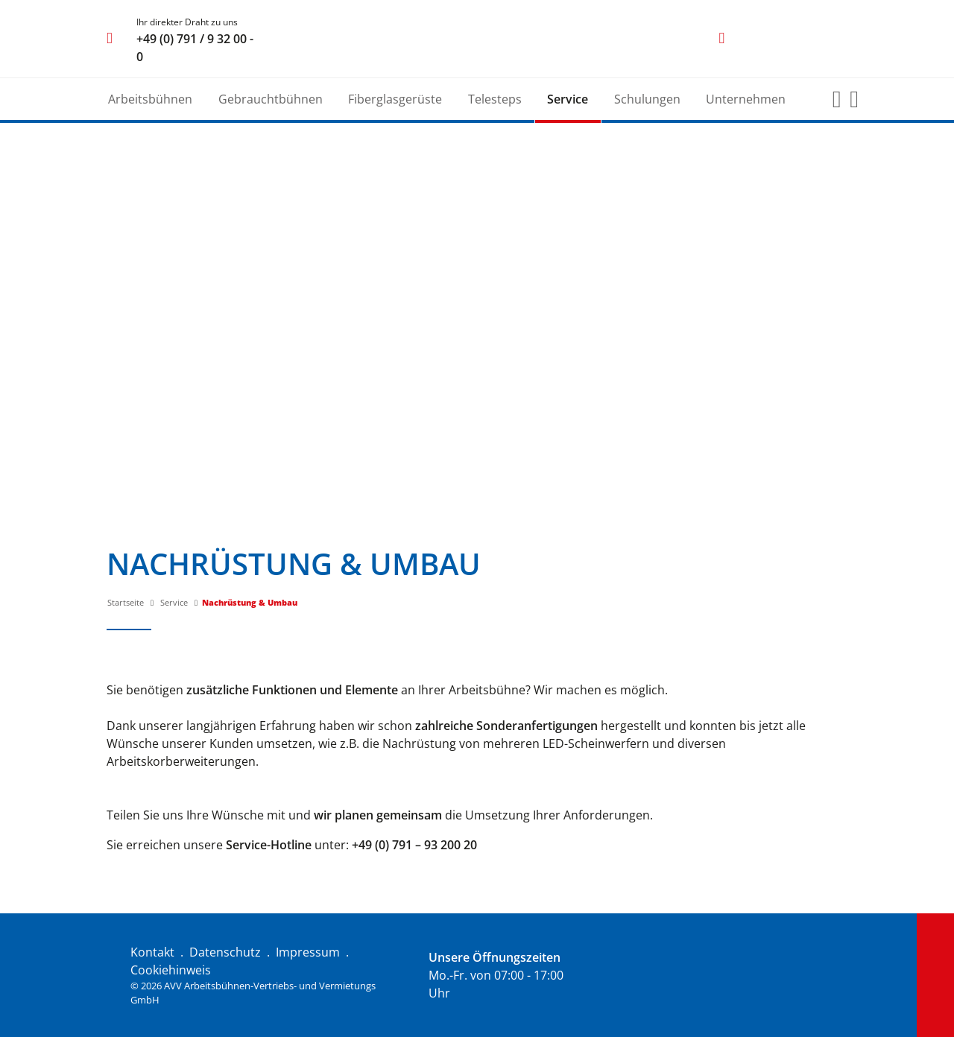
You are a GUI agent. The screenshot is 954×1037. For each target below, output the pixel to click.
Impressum (308, 952)
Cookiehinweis (170, 970)
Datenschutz (225, 952)
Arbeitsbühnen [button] (150, 99)
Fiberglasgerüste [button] (395, 99)
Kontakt (152, 952)
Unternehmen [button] (746, 99)
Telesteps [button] (495, 99)
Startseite (125, 602)
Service (174, 602)
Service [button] (567, 99)
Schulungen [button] (647, 99)
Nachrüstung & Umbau (249, 602)
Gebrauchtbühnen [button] (270, 99)
